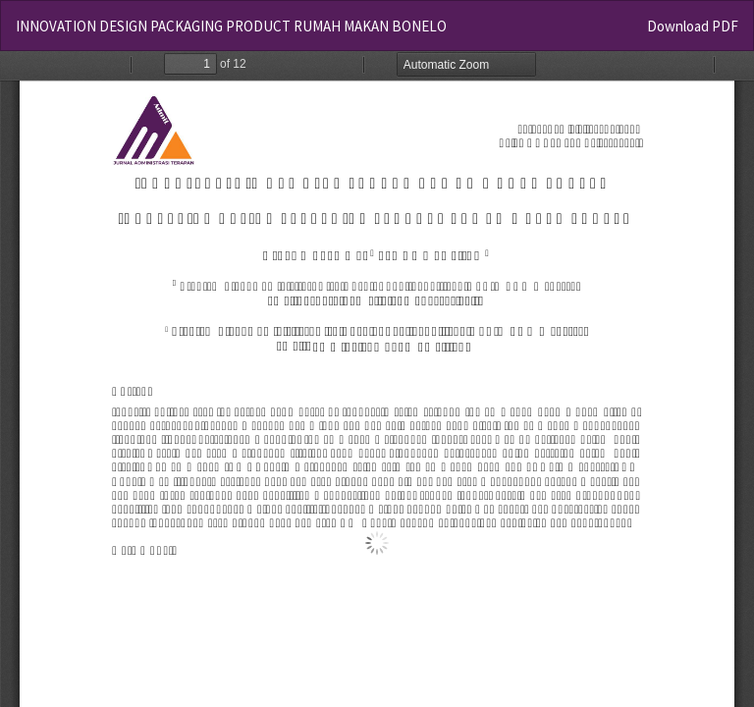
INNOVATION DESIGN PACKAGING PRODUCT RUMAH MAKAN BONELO (231, 26)
